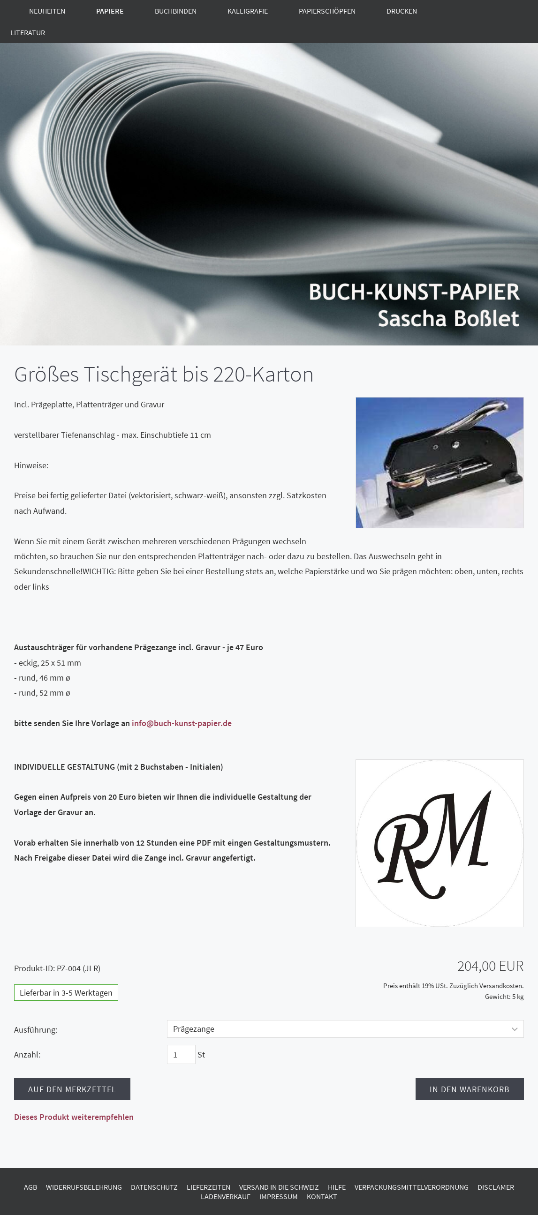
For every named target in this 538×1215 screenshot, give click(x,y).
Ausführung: (35, 1029)
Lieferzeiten (208, 1187)
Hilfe (337, 1187)
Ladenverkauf (225, 1196)
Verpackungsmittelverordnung (412, 1187)
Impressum (278, 1196)
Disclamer (495, 1187)
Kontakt (322, 1196)
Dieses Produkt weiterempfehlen (74, 1116)
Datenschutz (154, 1187)
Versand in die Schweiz (279, 1187)
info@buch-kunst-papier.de (182, 723)
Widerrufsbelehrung (84, 1187)
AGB (30, 1187)
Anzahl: (27, 1054)
